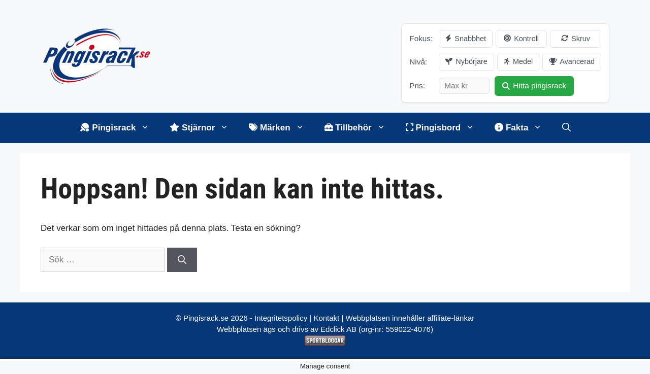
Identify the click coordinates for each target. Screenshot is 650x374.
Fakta (523, 128)
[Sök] (182, 260)
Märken (281, 128)
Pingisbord (445, 128)
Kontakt (326, 318)
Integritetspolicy (280, 318)
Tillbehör (360, 128)
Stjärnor (204, 128)
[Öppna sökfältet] (566, 128)
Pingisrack (119, 128)
